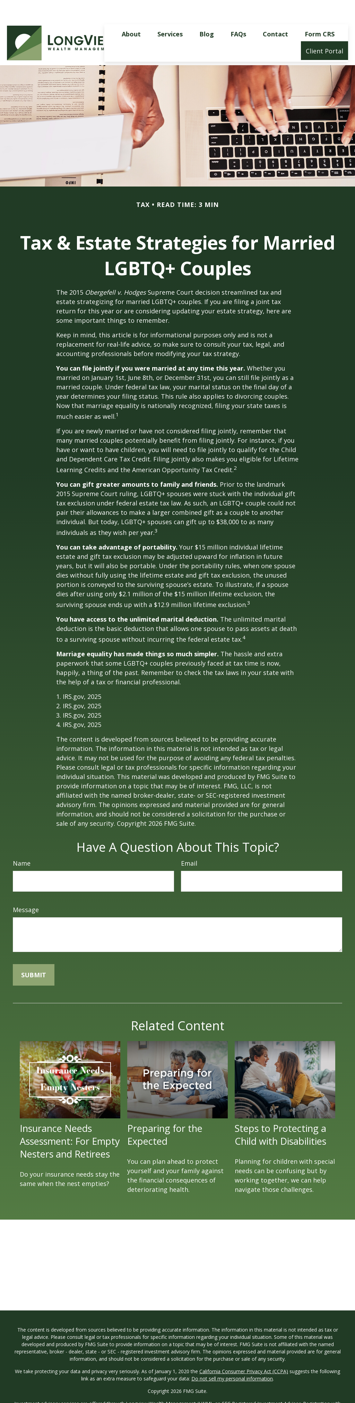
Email (189, 842)
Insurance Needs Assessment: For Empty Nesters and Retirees (70, 1120)
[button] (131, 12)
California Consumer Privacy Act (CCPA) (243, 1350)
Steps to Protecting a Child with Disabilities (280, 1114)
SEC (226, 1382)
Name (22, 842)
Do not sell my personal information (232, 1357)
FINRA (51, 1397)
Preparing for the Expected (164, 1114)
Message (26, 889)
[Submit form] (33, 954)
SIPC (65, 1397)
